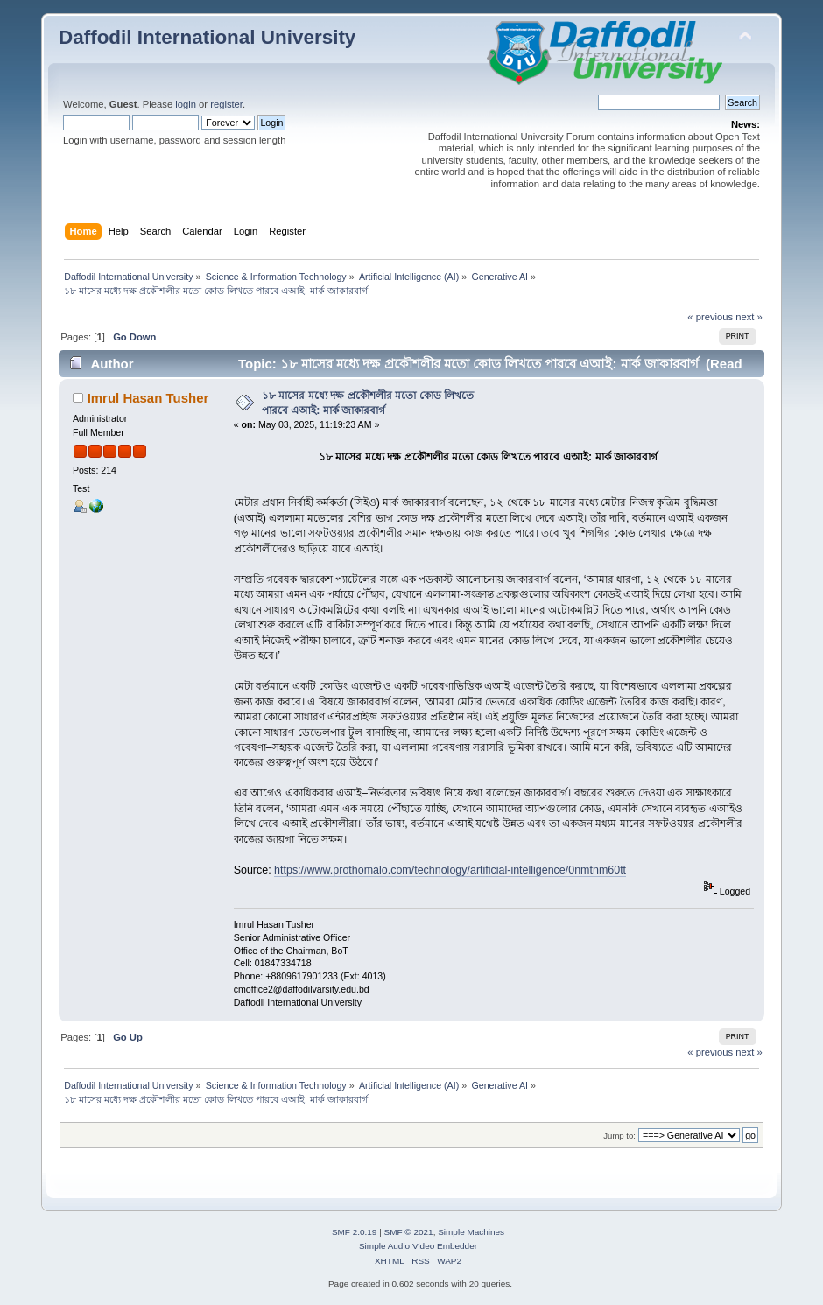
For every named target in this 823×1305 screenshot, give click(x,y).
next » (749, 317)
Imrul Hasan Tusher (148, 397)
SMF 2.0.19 (354, 1232)
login (185, 104)
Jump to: (619, 1135)
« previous (710, 317)
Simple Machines (471, 1232)
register (226, 104)
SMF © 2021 (408, 1232)
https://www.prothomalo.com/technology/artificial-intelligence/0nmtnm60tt (450, 870)
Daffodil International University (207, 37)
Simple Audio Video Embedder (418, 1246)
